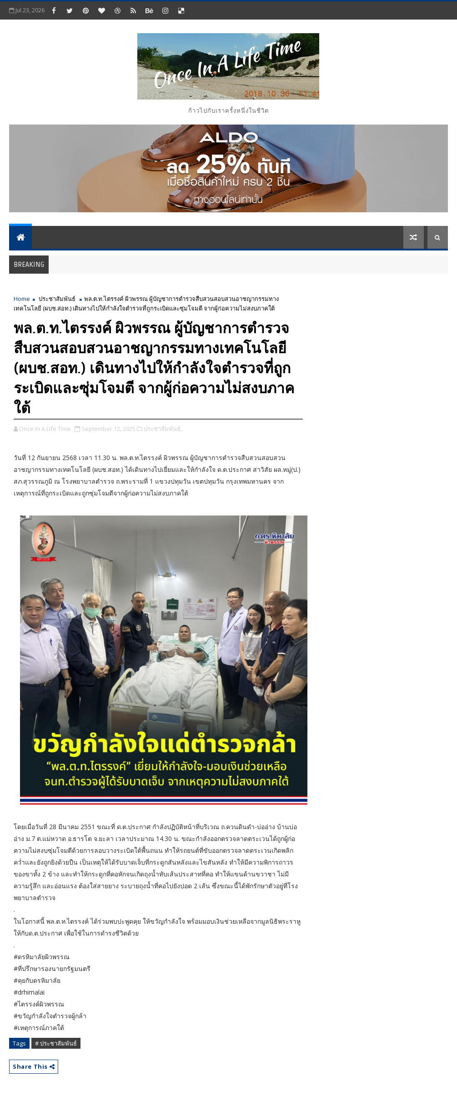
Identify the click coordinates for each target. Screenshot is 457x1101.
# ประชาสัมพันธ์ (56, 1043)
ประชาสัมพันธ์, (163, 429)
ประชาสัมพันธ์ (57, 299)
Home (22, 299)
